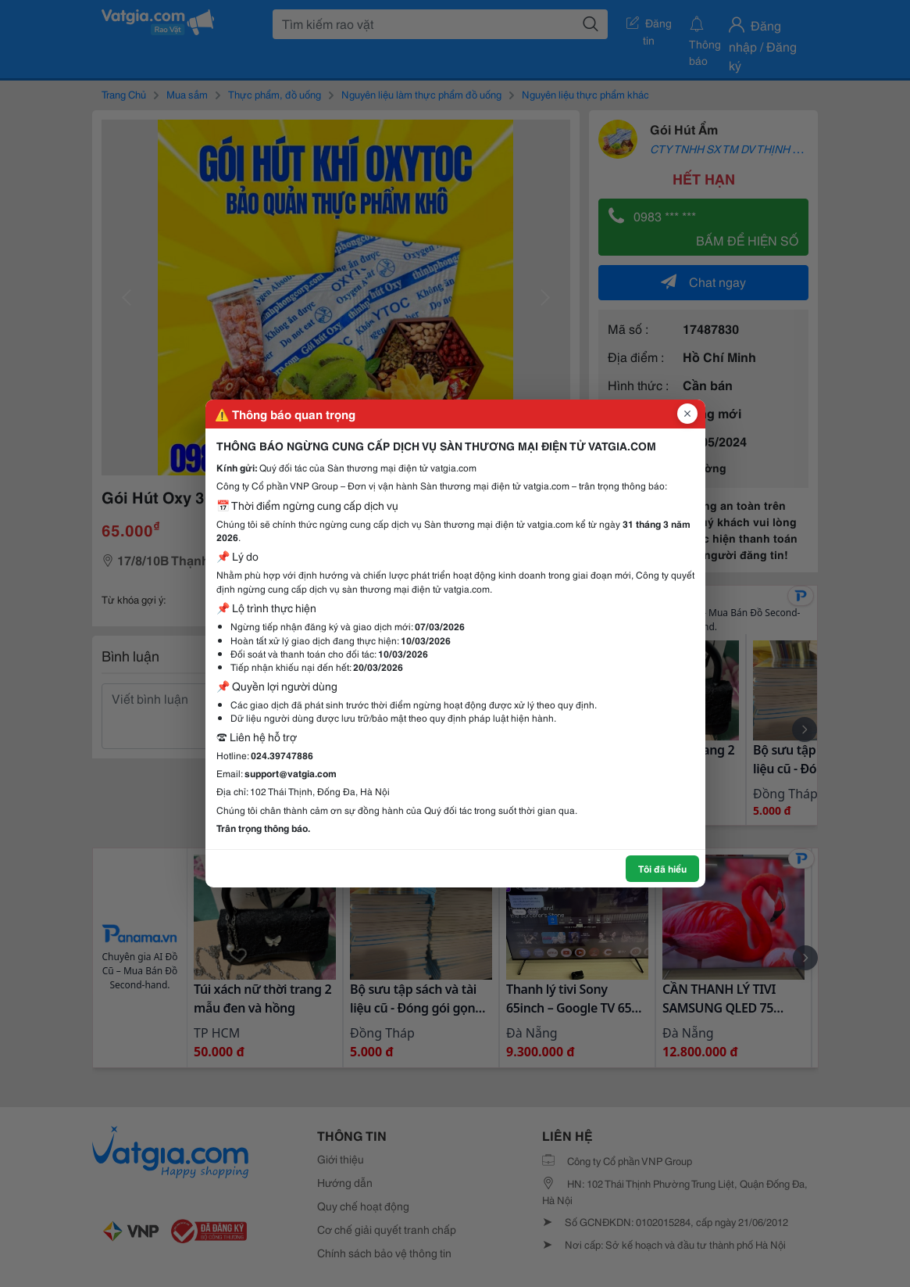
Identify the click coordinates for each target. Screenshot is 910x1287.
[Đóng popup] (687, 413)
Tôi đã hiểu (662, 868)
